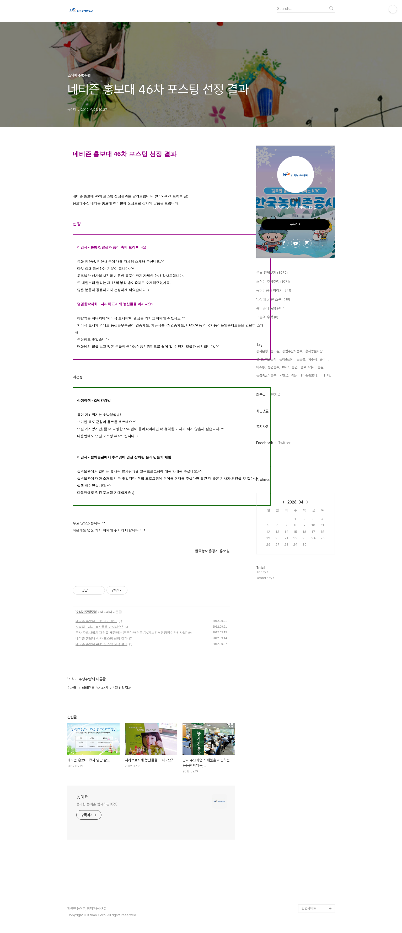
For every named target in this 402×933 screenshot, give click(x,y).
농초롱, (301, 359)
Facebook (264, 443)
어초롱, (261, 367)
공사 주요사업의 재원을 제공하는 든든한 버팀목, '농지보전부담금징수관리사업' (131, 632)
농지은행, (262, 351)
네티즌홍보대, (308, 375)
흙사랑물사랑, (314, 351)
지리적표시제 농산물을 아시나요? (99, 627)
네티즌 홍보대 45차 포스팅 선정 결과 (101, 638)
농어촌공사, (286, 359)
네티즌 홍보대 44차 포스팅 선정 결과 (101, 644)
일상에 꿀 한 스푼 (273, 299)
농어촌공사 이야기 (273, 290)
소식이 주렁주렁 (86, 612)
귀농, (294, 375)
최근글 (261, 395)
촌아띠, (324, 359)
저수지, (313, 359)
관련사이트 (309, 908)
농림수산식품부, (292, 351)
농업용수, (274, 367)
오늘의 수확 (267, 317)
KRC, (286, 367)
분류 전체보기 (272, 272)
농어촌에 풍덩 (271, 308)
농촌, (321, 367)
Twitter (284, 443)
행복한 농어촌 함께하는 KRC (96, 804)
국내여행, (326, 375)
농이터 (82, 797)
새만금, (284, 375)
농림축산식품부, (266, 375)
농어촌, (275, 351)
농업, (295, 367)
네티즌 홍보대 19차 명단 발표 (96, 621)
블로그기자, (307, 367)
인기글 (275, 395)
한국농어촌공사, (266, 359)
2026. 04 (295, 502)
